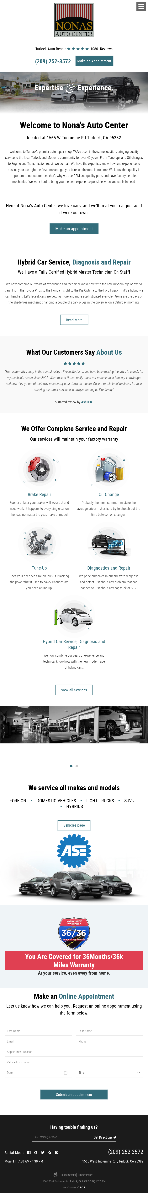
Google (36, 1152)
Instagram (56, 1152)
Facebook (29, 1152)
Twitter (42, 1152)
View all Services (74, 689)
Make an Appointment (94, 60)
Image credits (68, 1175)
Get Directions (103, 1137)
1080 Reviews (101, 48)
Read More (74, 319)
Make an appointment (74, 229)
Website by (74, 1187)
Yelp (49, 1152)
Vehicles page (74, 825)
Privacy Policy (85, 1175)
